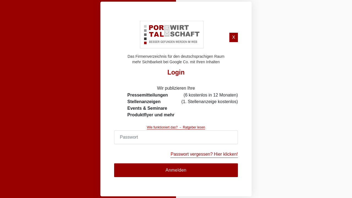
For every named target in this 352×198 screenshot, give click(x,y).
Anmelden (176, 170)
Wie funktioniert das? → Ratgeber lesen (176, 127)
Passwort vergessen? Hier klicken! (204, 154)
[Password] (176, 137)
